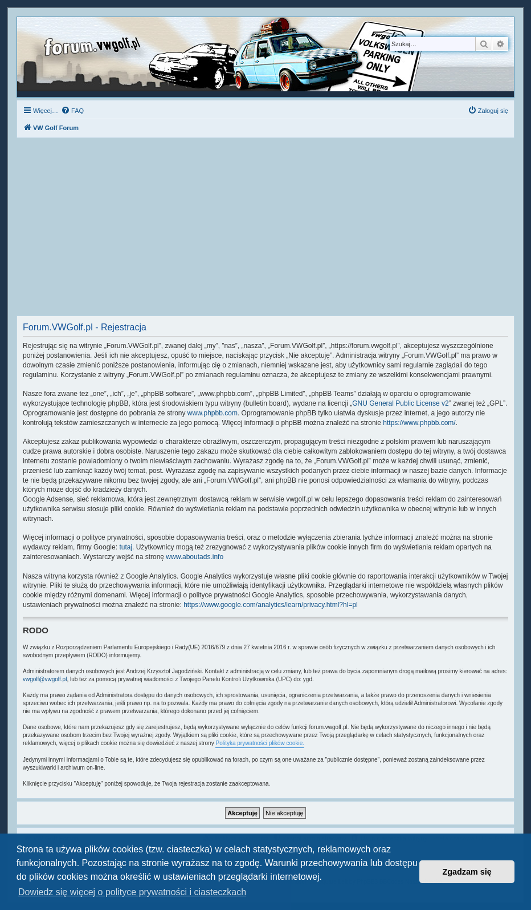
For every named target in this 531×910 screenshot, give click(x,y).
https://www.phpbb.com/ (419, 423)
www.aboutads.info (194, 557)
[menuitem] (72, 111)
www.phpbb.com (212, 413)
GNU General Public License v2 (400, 403)
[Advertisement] (265, 230)
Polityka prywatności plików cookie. (259, 743)
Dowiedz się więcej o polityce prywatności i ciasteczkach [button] (132, 892)
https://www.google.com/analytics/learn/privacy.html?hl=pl (270, 605)
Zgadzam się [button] (467, 871)
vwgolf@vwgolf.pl (45, 679)
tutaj (125, 547)
